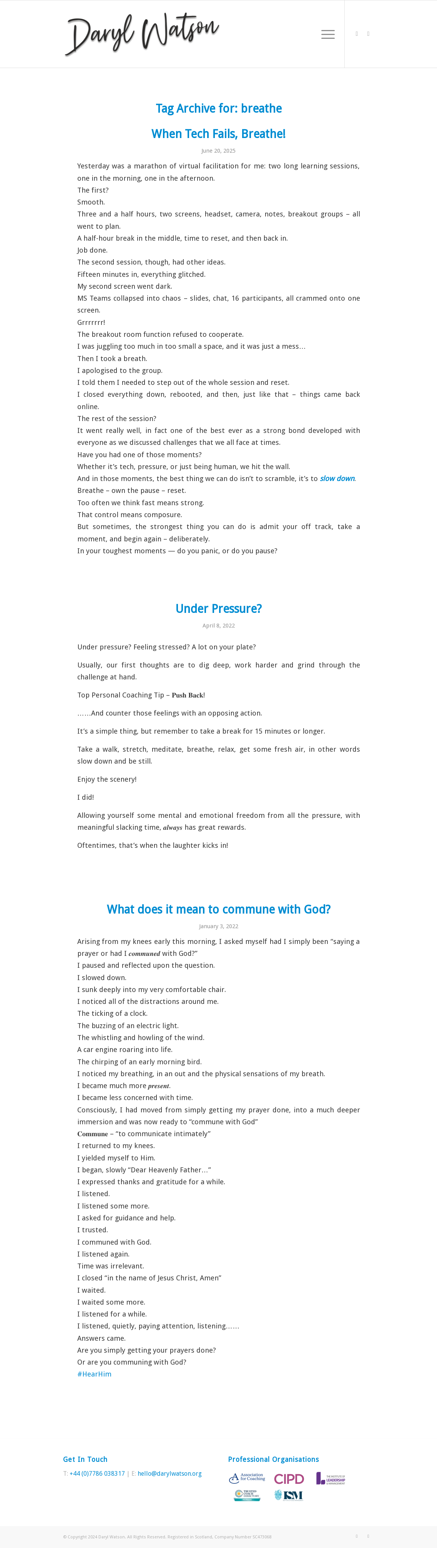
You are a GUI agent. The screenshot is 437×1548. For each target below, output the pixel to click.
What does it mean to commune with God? (219, 909)
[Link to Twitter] (356, 34)
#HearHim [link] (94, 1374)
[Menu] (325, 34)
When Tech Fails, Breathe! (218, 134)
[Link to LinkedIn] (368, 34)
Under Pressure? (218, 609)
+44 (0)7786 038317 (97, 1473)
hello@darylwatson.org (170, 1473)
